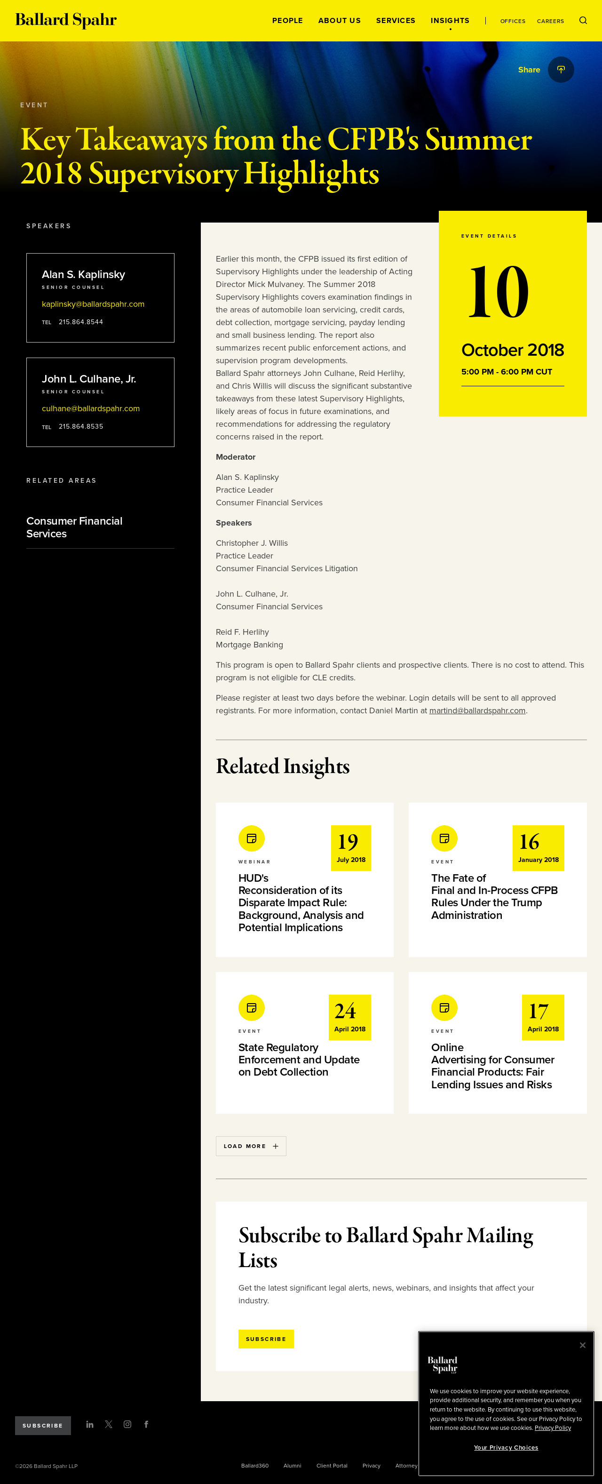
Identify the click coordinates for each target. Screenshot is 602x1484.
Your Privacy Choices (506, 1448)
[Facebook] (146, 1424)
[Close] (582, 1345)
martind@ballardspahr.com (477, 710)
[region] (506, 1403)
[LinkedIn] (89, 1424)
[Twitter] (108, 1424)
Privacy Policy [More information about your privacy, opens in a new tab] (553, 1428)
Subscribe (43, 1425)
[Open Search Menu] (583, 20)
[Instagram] (127, 1424)
